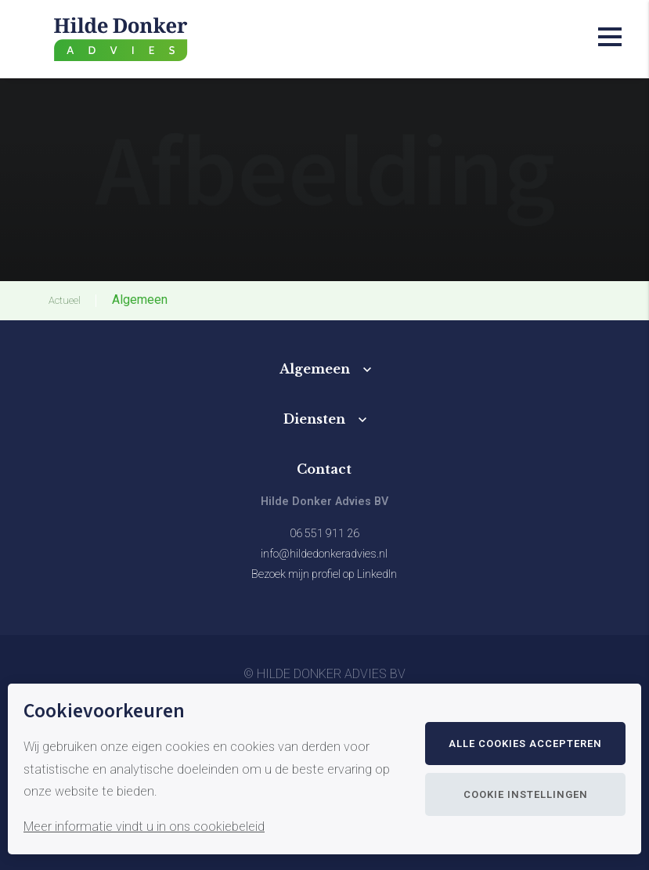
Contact (324, 469)
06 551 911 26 (324, 533)
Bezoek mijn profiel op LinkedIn (324, 574)
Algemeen (314, 369)
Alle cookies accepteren (525, 743)
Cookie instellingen (525, 794)
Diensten (314, 419)
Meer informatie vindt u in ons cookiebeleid (144, 826)
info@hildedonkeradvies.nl (324, 554)
